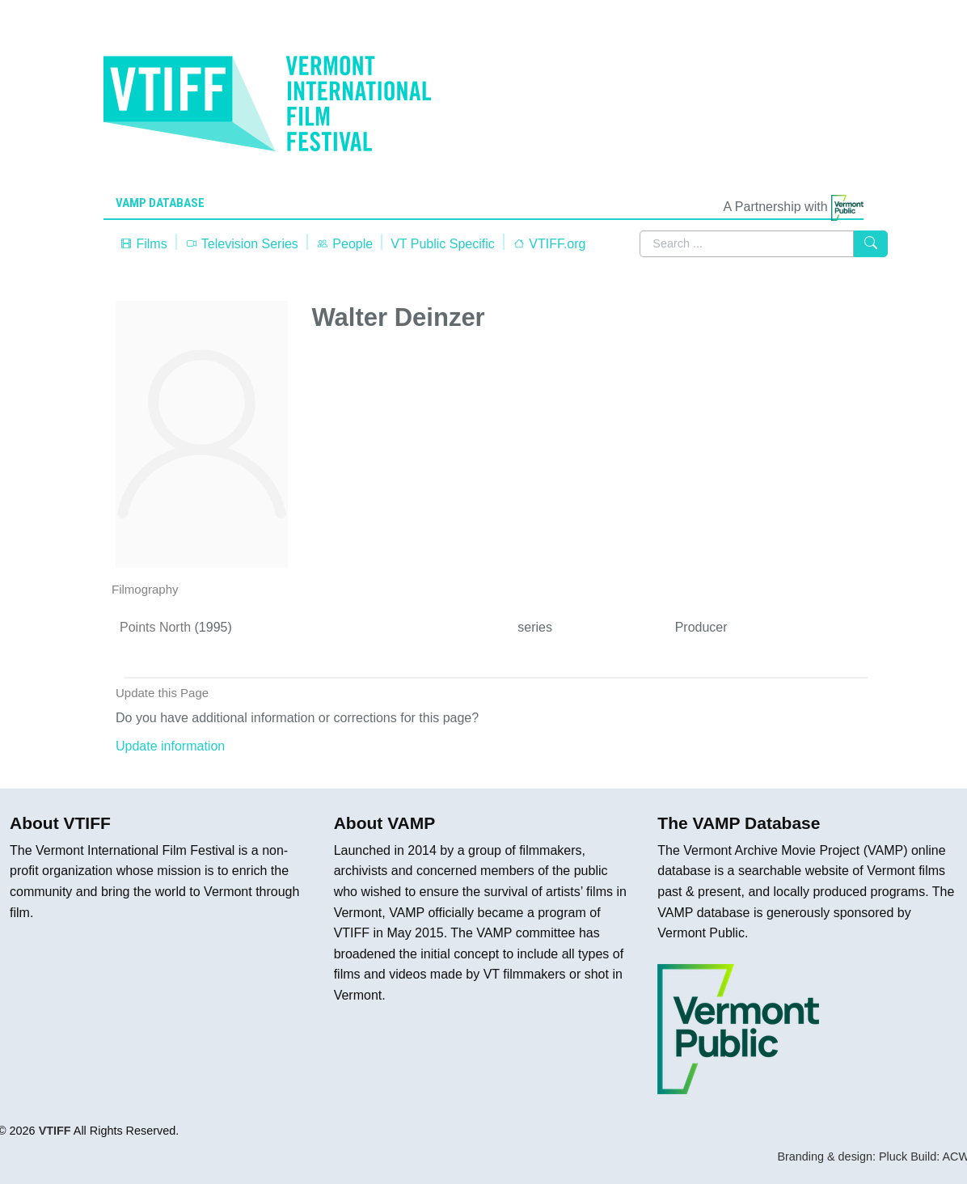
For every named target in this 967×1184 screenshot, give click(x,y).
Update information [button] (170, 746)
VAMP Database (160, 203)
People (344, 244)
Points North (155, 627)
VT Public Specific (443, 244)
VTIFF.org (549, 244)
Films (143, 244)
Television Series (241, 244)
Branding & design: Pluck (842, 1156)
